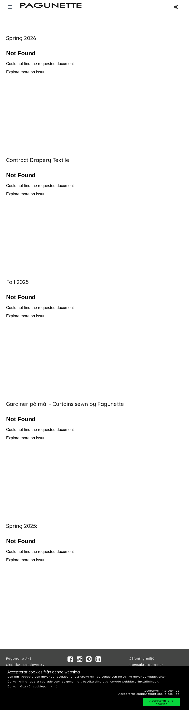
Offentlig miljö (142, 658)
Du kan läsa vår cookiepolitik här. (33, 686)
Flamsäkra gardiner (146, 665)
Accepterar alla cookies (161, 702)
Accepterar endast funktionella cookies (148, 693)
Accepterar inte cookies (161, 690)
